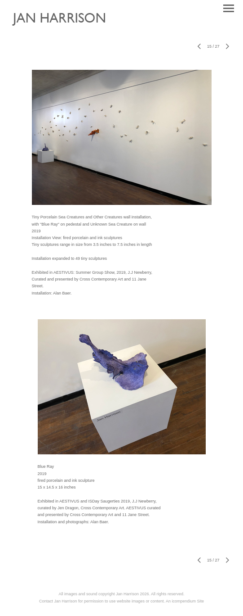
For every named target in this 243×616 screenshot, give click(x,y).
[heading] (65, 29)
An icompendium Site (185, 601)
